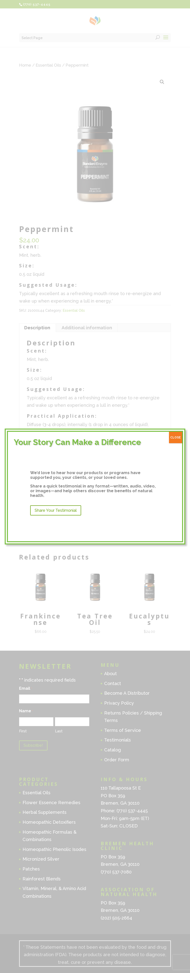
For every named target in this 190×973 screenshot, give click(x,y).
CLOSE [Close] (175, 437)
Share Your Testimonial (56, 510)
